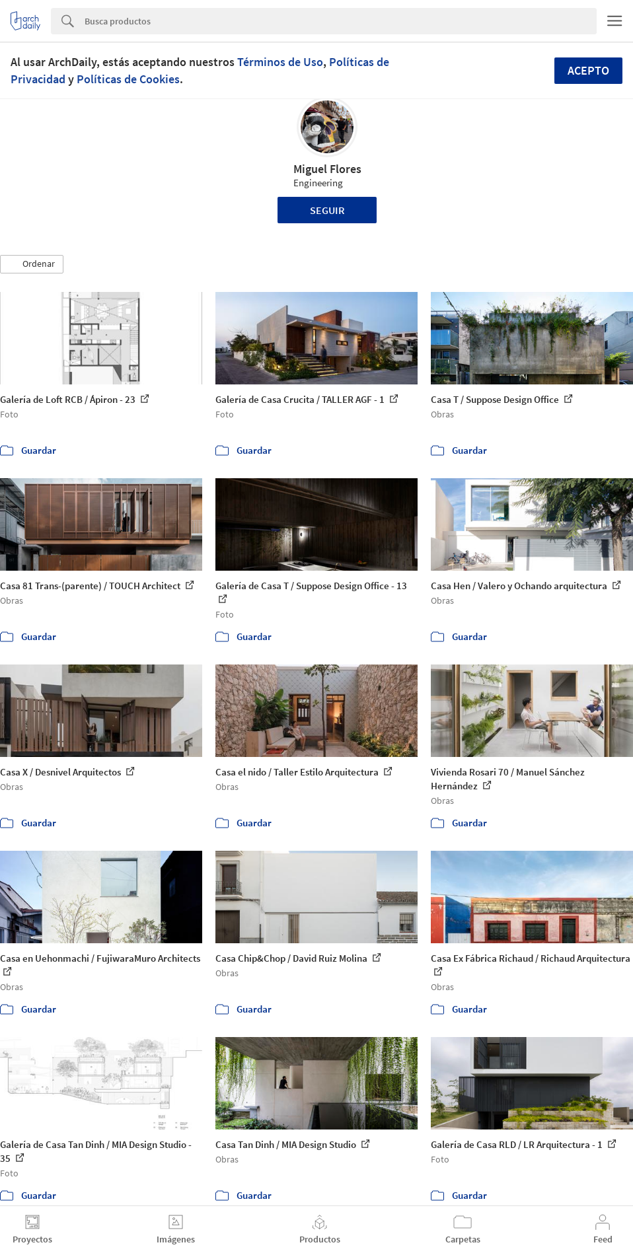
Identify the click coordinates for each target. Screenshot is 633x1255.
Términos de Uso (280, 61)
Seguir (327, 210)
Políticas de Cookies (128, 79)
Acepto (588, 70)
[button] (31, 264)
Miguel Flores (327, 168)
